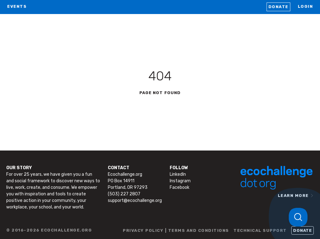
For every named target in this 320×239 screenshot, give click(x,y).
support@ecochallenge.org (135, 200)
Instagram (180, 181)
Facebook (179, 187)
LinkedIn (178, 174)
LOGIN (305, 6)
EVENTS (17, 6)
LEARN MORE (293, 195)
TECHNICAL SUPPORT (260, 230)
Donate (278, 6)
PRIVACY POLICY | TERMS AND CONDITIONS (176, 230)
